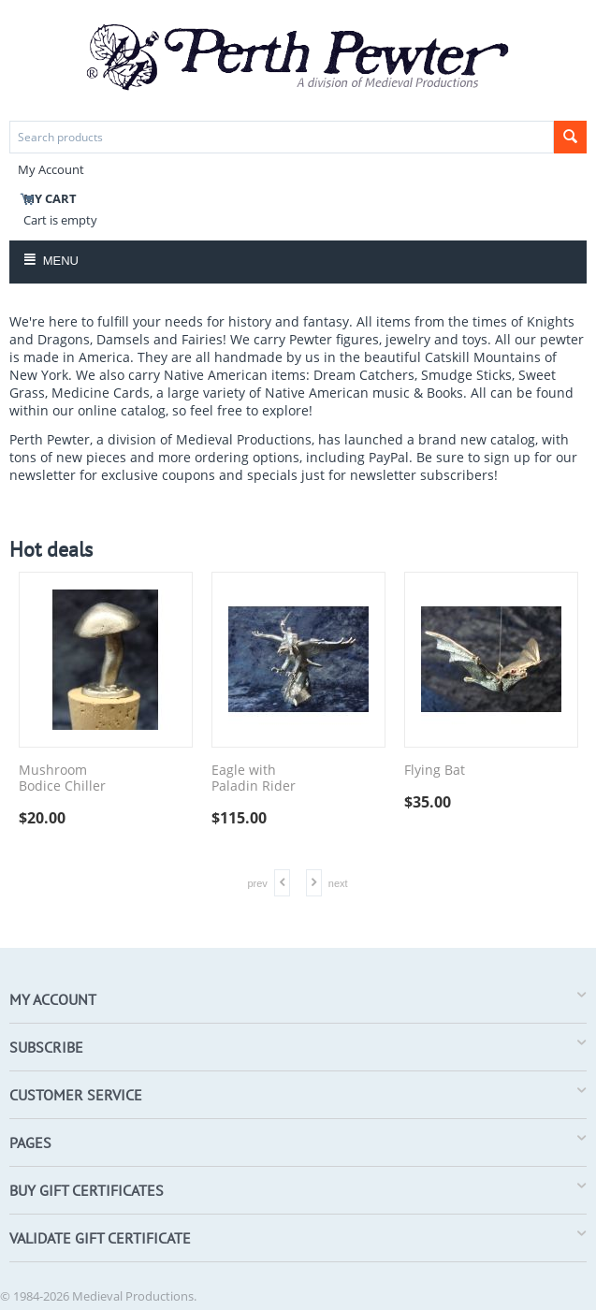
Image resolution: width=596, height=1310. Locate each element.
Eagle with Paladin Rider (253, 778)
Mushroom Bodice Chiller (62, 778)
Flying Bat (434, 771)
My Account (51, 169)
